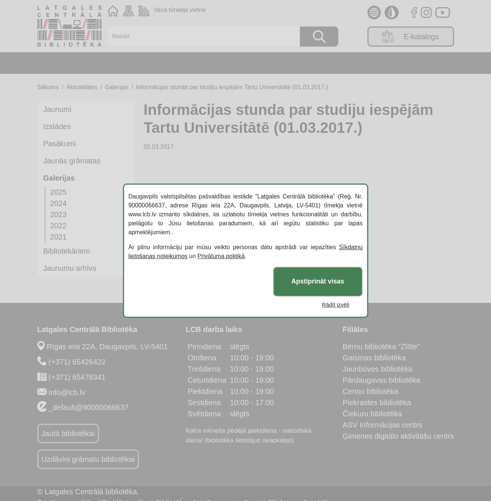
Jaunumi (57, 109)
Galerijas (116, 87)
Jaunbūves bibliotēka (378, 369)
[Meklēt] (200, 36)
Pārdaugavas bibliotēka (381, 380)
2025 (58, 192)
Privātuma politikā (221, 256)
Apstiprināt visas (317, 281)
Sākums (48, 87)
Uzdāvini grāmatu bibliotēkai (88, 459)
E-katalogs (410, 37)
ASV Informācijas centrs (382, 425)
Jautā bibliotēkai (68, 433)
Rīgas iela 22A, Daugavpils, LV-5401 (107, 346)
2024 (58, 203)
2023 (58, 214)
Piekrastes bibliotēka (377, 402)
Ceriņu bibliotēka (370, 391)
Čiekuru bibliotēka (372, 414)
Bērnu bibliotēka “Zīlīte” (381, 346)
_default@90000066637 (88, 407)
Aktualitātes (81, 87)
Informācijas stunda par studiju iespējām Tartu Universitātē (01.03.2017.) (232, 87)
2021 (58, 237)
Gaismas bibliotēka (374, 358)
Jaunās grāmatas (71, 161)
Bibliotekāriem (66, 251)
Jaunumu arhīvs (69, 268)
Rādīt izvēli (335, 304)
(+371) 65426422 (77, 362)
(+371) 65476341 (77, 377)
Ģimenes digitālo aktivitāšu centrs (398, 436)
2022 (58, 226)
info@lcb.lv (67, 392)
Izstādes (57, 126)
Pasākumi (59, 144)
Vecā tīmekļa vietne (180, 10)
